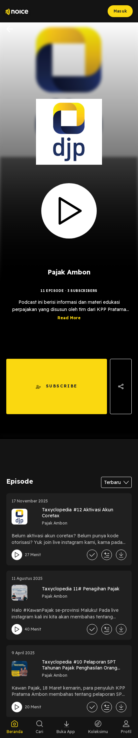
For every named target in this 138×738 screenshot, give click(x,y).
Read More (69, 317)
